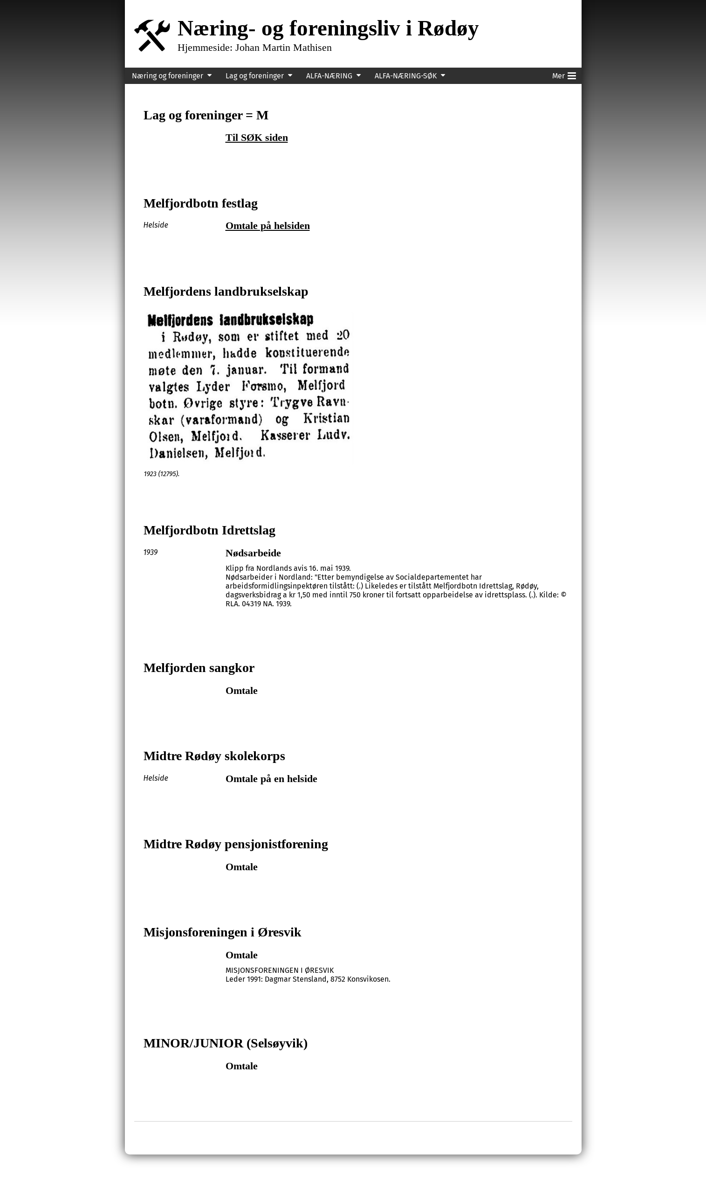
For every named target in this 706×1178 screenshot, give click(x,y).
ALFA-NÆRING (329, 75)
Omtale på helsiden (268, 225)
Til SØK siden (257, 137)
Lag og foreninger (255, 75)
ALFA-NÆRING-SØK (406, 75)
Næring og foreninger (167, 75)
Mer (564, 74)
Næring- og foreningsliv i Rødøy (328, 27)
